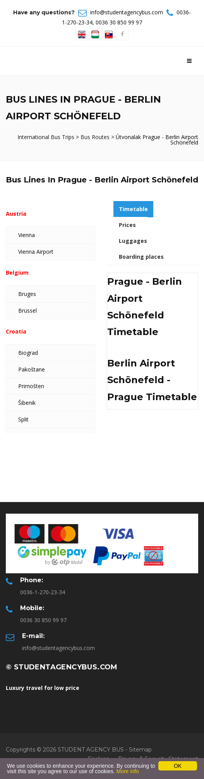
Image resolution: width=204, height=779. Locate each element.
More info (127, 771)
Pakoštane (31, 369)
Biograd (28, 352)
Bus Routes (95, 137)
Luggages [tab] (133, 240)
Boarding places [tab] (141, 256)
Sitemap (140, 749)
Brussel (27, 310)
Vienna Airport (35, 251)
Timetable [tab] (133, 209)
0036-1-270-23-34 (42, 592)
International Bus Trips (46, 137)
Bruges (27, 293)
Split (23, 419)
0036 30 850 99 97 (119, 22)
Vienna (26, 235)
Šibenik (27, 402)
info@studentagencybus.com (126, 12)
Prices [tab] (127, 225)
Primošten (31, 386)
